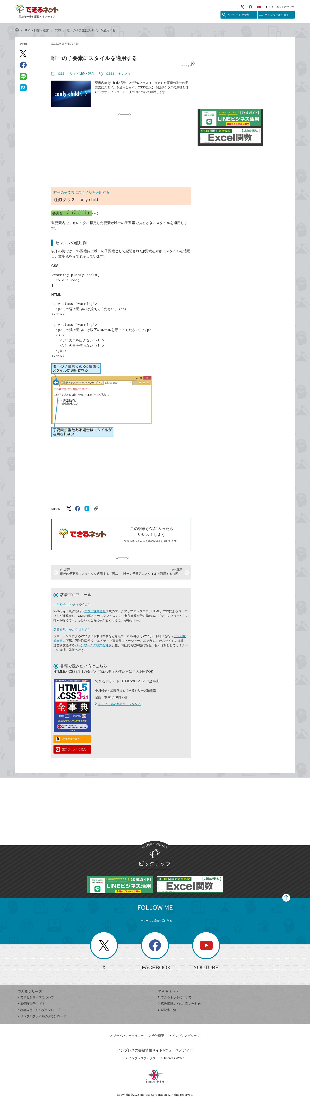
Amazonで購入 (71, 738)
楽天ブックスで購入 (74, 749)
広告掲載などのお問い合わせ (179, 1003)
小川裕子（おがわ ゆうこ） (72, 604)
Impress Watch (172, 1058)
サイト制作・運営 (36, 30)
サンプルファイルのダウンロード (41, 1016)
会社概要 (156, 1035)
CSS (58, 30)
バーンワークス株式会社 (91, 645)
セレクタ (124, 73)
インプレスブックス (141, 1058)
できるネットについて (280, 7)
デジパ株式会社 (95, 611)
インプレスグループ (184, 1035)
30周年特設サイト (31, 1003)
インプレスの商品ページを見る (118, 704)
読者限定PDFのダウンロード (38, 1010)
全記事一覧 (167, 1010)
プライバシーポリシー (127, 1035)
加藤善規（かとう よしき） (72, 629)
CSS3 (110, 73)
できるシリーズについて (35, 997)
